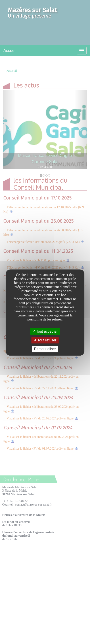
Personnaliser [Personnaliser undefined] (45, 349)
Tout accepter (45, 331)
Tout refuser (45, 340)
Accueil (9, 50)
